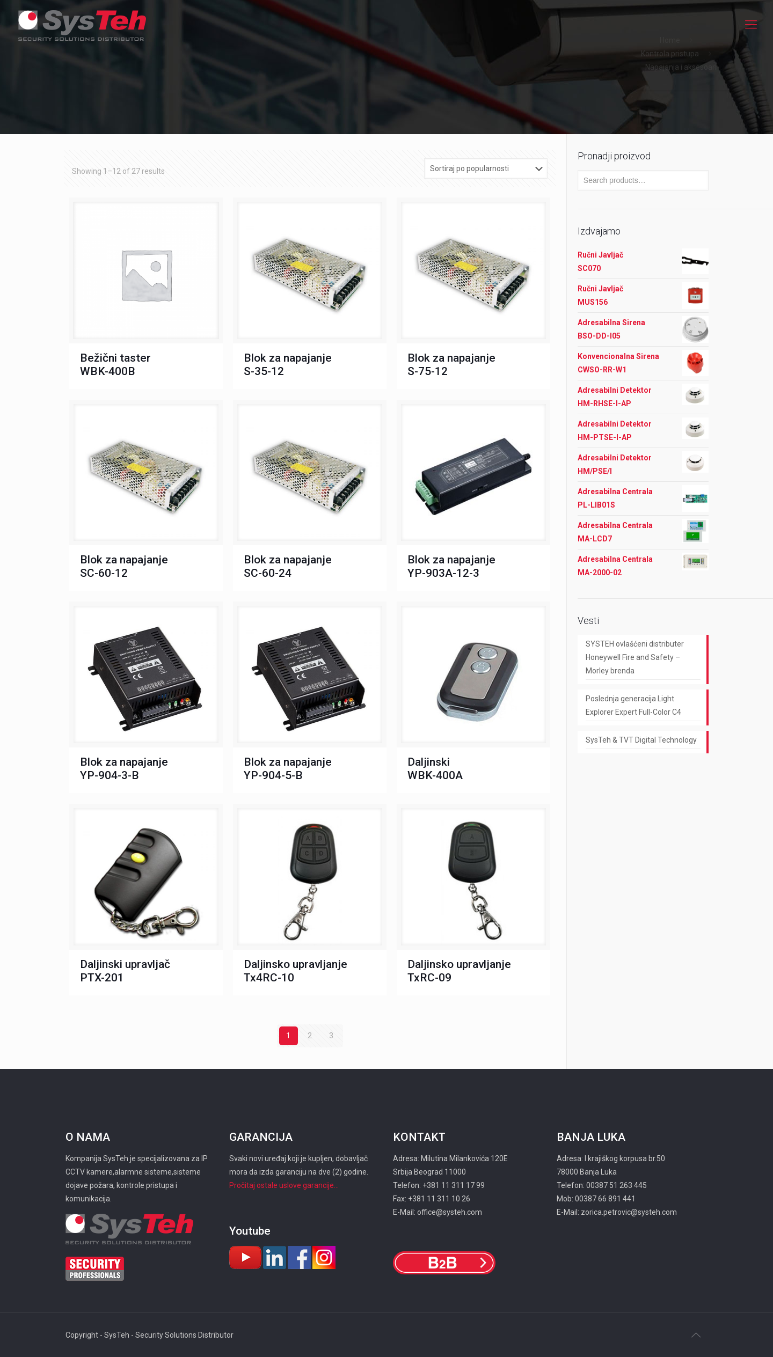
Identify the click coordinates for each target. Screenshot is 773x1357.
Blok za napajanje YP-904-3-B (124, 768)
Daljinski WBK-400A (435, 768)
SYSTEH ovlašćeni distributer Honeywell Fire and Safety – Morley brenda (635, 657)
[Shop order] (486, 168)
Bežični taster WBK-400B (115, 364)
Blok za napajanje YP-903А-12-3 (451, 566)
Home (670, 40)
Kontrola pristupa (670, 53)
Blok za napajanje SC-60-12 (124, 566)
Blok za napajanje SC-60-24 (288, 566)
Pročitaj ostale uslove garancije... (284, 1185)
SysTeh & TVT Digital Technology (641, 740)
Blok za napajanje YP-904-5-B (288, 768)
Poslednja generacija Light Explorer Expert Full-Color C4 (633, 705)
